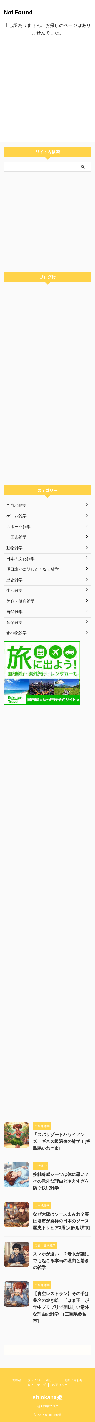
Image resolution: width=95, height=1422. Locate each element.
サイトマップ (37, 1385)
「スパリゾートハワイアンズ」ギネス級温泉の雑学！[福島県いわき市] (61, 1141)
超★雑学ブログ (47, 1406)
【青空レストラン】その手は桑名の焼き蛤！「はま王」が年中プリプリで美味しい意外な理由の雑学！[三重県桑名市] (61, 1307)
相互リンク (59, 1385)
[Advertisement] (47, 89)
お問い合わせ (73, 1380)
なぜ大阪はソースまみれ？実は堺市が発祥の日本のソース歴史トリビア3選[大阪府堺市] (61, 1221)
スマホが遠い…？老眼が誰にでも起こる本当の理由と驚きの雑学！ (61, 1261)
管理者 (16, 1380)
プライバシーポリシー (43, 1380)
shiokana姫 (47, 1397)
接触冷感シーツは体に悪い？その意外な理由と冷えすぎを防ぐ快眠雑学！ (61, 1181)
